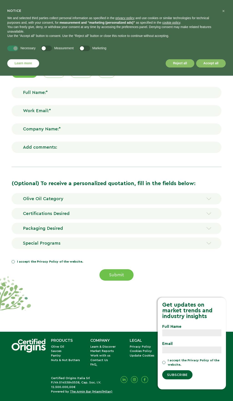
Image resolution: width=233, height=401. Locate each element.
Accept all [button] (210, 63)
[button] (223, 11)
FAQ (93, 364)
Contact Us (99, 360)
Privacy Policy (47, 261)
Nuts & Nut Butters (65, 360)
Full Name (171, 326)
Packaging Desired (43, 228)
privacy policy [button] (124, 18)
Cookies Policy (141, 351)
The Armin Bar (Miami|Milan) (91, 391)
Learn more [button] (23, 63)
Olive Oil (57, 346)
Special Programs (42, 243)
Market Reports (102, 351)
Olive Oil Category (43, 199)
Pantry (56, 355)
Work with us (100, 355)
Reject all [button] (180, 63)
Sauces (56, 351)
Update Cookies (142, 355)
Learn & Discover (103, 346)
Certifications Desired (46, 213)
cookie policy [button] (171, 22)
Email (167, 343)
